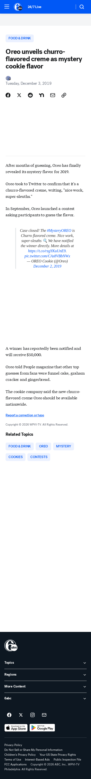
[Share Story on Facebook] (8, 95)
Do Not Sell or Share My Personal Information (33, 749)
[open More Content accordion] (45, 687)
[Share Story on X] (19, 95)
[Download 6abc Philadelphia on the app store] (16, 728)
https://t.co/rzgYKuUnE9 (47, 251)
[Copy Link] (64, 95)
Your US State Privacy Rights (58, 754)
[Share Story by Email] (53, 95)
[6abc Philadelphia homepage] (18, 7)
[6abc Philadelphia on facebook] (9, 715)
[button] (7, 6)
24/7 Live (34, 7)
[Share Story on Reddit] (30, 95)
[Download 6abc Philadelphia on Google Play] (42, 728)
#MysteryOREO (59, 230)
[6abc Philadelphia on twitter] (21, 715)
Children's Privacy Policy (20, 754)
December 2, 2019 (47, 266)
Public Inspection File (67, 759)
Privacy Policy (13, 745)
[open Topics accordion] (45, 663)
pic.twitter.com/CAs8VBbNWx (47, 256)
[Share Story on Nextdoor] (41, 95)
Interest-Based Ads (37, 759)
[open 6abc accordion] (45, 699)
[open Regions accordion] (45, 675)
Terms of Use (12, 759)
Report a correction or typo (25, 415)
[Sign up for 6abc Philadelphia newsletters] (44, 715)
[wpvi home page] (10, 645)
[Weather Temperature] (67, 7)
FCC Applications (15, 764)
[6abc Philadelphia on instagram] (32, 715)
